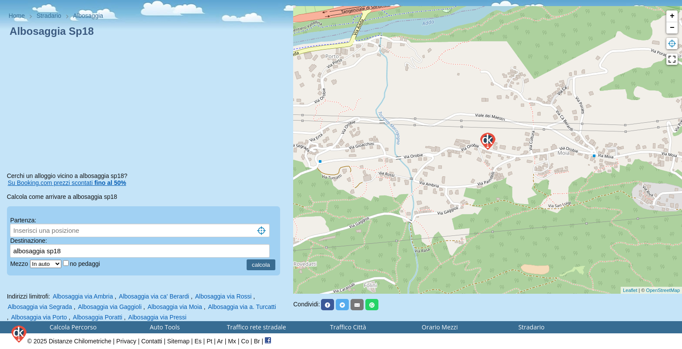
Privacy (126, 341)
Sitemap (178, 341)
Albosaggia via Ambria (83, 296)
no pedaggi (86, 263)
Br (257, 341)
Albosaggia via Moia (174, 306)
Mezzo (20, 263)
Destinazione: (28, 240)
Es (197, 341)
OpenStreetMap (663, 290)
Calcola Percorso (73, 327)
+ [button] (672, 16)
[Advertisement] (147, 106)
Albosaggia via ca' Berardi (154, 296)
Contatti (151, 341)
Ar (220, 341)
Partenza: (23, 220)
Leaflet (630, 290)
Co (245, 341)
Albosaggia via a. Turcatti (242, 306)
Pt (209, 341)
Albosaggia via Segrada (40, 306)
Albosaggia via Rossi (223, 296)
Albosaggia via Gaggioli (109, 306)
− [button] (672, 28)
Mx (232, 341)
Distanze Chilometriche (80, 341)
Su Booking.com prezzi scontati (67, 182)
